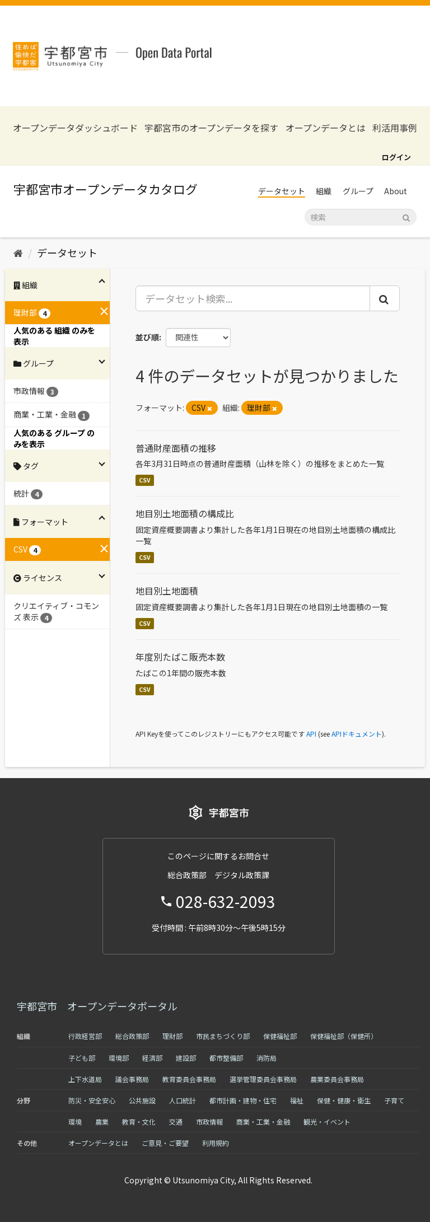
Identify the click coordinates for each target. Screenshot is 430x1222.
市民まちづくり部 (223, 1036)
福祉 (296, 1100)
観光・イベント (326, 1121)
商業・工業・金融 (263, 1121)
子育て (394, 1100)
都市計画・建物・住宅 (243, 1100)
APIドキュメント (356, 733)
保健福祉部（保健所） (343, 1036)
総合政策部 (132, 1036)
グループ (358, 190)
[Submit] (406, 216)
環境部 (119, 1057)
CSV (145, 480)
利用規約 (215, 1143)
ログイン (396, 157)
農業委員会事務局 (337, 1079)
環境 (75, 1121)
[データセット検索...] (253, 298)
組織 (323, 190)
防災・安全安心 (91, 1100)
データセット (281, 190)
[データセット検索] (361, 217)
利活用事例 (394, 127)
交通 (176, 1121)
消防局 (266, 1057)
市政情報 (209, 1121)
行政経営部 (85, 1036)
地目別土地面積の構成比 (184, 513)
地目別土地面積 (166, 590)
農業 (102, 1121)
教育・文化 (139, 1121)
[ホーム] (18, 252)
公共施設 (142, 1100)
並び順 (147, 337)
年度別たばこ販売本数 (180, 656)
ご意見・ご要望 (165, 1143)
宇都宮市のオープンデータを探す (211, 127)
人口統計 (182, 1100)
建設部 (186, 1057)
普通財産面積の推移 (175, 448)
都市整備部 (226, 1057)
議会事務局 (132, 1079)
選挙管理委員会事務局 (263, 1079)
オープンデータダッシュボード (75, 127)
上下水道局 (85, 1079)
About (395, 190)
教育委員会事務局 (189, 1079)
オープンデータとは (326, 127)
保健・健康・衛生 (344, 1100)
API (311, 733)
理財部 (172, 1036)
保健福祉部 (280, 1036)
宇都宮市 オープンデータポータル (97, 1006)
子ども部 (81, 1057)
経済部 (152, 1057)
